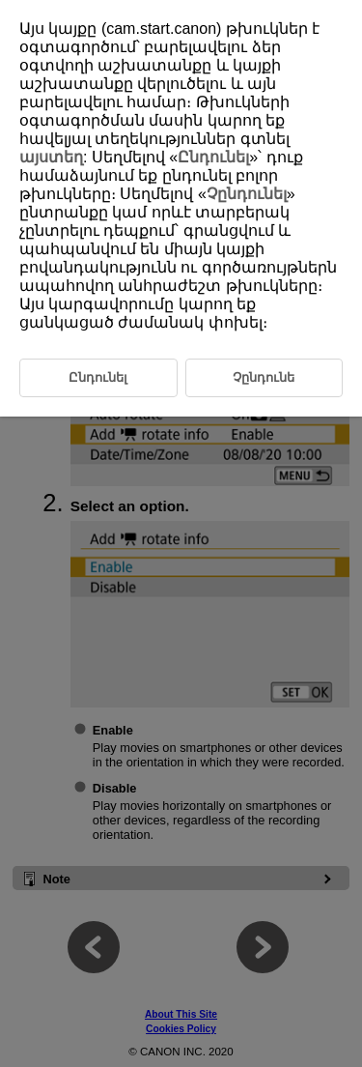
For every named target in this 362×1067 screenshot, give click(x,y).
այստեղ (51, 157)
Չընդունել (247, 194)
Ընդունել (213, 157)
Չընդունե (263, 377)
